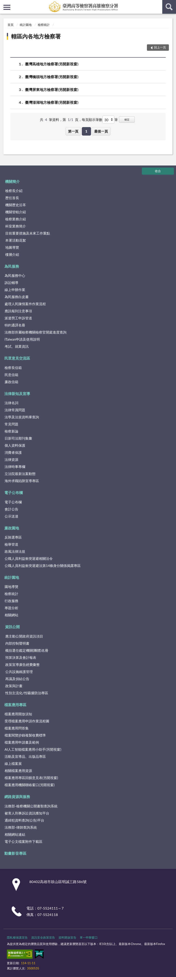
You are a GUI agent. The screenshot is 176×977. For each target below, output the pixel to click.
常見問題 (11, 424)
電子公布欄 (13, 492)
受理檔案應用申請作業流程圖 (27, 721)
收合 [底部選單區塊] (158, 171)
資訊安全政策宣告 (43, 937)
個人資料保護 (15, 445)
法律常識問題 (15, 410)
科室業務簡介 (15, 226)
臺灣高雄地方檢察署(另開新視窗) (51, 64)
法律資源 (11, 459)
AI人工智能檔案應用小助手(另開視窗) (33, 749)
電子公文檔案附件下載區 (23, 841)
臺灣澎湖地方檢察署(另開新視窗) (51, 102)
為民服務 (11, 266)
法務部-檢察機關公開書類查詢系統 (31, 806)
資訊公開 (12, 627)
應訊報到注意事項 (18, 311)
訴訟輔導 (11, 282)
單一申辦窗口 (89, 937)
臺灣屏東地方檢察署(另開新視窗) (51, 89)
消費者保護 (13, 452)
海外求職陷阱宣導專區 (22, 481)
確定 (126, 119)
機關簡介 (12, 181)
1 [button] (86, 131)
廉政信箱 (11, 382)
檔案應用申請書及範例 (22, 742)
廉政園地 (11, 528)
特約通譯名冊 (15, 325)
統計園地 (26, 25)
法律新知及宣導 (17, 393)
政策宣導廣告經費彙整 (22, 664)
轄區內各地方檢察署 (36, 36)
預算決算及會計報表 (20, 657)
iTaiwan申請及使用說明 (22, 339)
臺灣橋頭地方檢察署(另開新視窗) (51, 76)
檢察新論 (11, 431)
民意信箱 (11, 375)
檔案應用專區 (15, 704)
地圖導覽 (12, 247)
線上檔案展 (13, 763)
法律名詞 (11, 403)
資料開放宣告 (67, 937)
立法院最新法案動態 (20, 474)
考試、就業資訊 (17, 346)
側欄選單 (6, 7)
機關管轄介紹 (15, 212)
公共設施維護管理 (19, 672)
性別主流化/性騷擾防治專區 (26, 693)
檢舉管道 (11, 544)
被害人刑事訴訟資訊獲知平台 (27, 813)
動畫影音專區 (15, 853)
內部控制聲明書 (17, 643)
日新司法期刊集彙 (18, 438)
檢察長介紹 (13, 191)
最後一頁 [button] (101, 131)
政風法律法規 (15, 551)
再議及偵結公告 (17, 679)
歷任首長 (12, 198)
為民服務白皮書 (17, 297)
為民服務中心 (15, 275)
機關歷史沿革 (15, 205)
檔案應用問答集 (17, 728)
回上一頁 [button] (160, 47)
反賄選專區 (13, 537)
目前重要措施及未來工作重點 (27, 233)
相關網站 (11, 615)
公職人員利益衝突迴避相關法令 (29, 558)
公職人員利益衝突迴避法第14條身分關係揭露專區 (43, 565)
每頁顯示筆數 (92, 119)
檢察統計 (44, 25)
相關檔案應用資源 (18, 771)
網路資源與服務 (17, 796)
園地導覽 (11, 587)
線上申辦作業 (15, 290)
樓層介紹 (12, 254)
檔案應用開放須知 (18, 714)
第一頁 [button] (73, 131)
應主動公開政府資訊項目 (24, 636)
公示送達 (11, 516)
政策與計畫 (13, 686)
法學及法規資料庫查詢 (22, 417)
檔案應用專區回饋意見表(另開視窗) (31, 778)
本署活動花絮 (15, 240)
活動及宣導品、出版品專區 (25, 756)
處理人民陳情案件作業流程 (25, 304)
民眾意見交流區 (17, 358)
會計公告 (11, 509)
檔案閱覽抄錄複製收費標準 (25, 735)
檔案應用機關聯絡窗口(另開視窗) (30, 785)
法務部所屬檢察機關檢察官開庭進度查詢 (35, 332)
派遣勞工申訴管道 (18, 318)
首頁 (11, 25)
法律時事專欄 (15, 466)
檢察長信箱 (13, 368)
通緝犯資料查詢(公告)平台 (24, 820)
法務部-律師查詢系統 (21, 827)
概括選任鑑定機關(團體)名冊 (26, 650)
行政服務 (11, 601)
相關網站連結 (15, 834)
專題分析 (11, 608)
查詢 (169, 7)
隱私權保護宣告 (17, 937)
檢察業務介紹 (15, 219)
